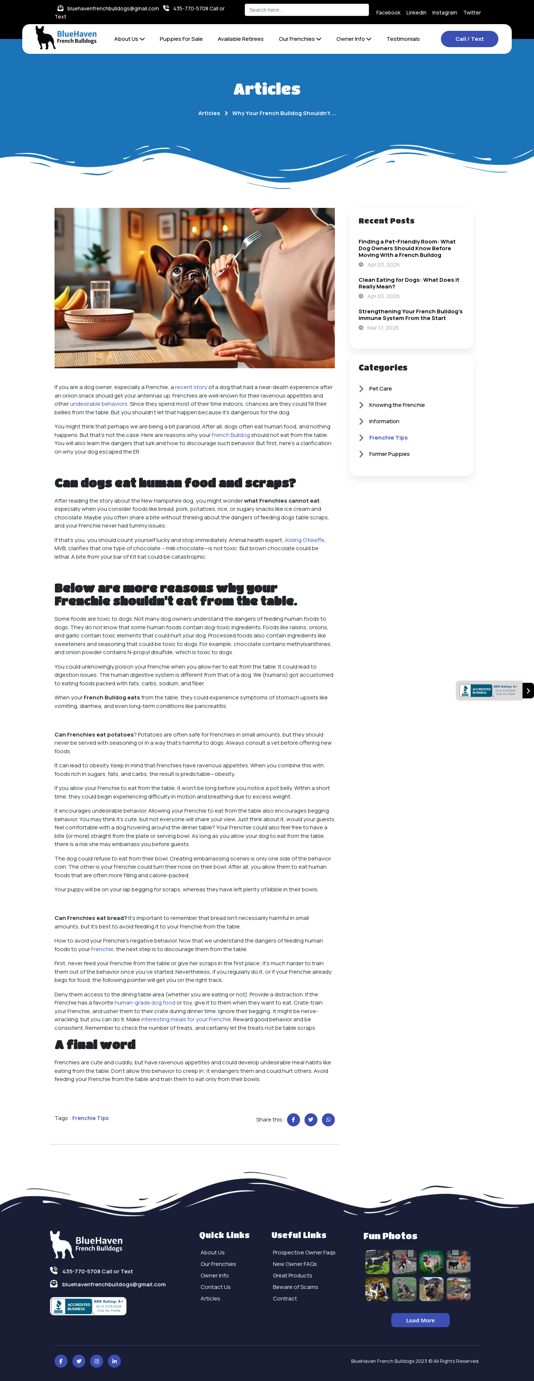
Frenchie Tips (383, 438)
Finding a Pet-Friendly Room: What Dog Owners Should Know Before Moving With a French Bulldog (407, 248)
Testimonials (403, 39)
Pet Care (375, 389)
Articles (209, 113)
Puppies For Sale (181, 39)
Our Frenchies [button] (300, 39)
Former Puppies (384, 454)
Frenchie (102, 949)
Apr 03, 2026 (379, 264)
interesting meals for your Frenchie (186, 1019)
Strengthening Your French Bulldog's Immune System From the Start (411, 314)
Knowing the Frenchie (392, 405)
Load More (420, 1320)
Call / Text (469, 39)
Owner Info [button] (354, 39)
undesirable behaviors (99, 404)
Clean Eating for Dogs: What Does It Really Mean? (409, 283)
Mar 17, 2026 (379, 328)
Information (379, 421)
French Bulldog (231, 435)
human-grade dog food (145, 1002)
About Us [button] (129, 39)
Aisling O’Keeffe (304, 540)
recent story (191, 387)
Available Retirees (241, 39)
